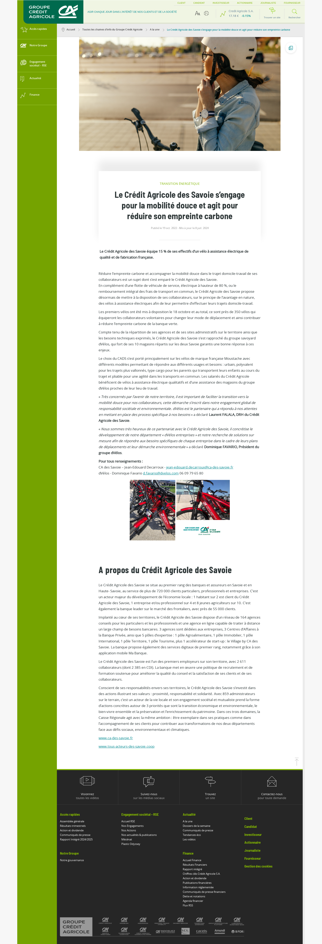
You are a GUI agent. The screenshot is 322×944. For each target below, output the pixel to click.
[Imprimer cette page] (206, 13)
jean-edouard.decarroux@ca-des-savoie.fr (201, 427)
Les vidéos (191, 799)
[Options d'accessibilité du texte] (197, 13)
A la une (155, 29)
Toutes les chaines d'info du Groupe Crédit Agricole (112, 29)
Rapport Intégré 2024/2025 (78, 799)
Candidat (193, 3)
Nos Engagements (134, 785)
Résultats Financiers (197, 824)
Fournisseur (286, 3)
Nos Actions (130, 790)
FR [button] (300, 3)
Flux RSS (190, 865)
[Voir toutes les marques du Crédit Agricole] (161, 886)
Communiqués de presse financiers (206, 851)
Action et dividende (74, 790)
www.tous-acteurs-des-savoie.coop (128, 706)
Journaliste (263, 3)
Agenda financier (195, 860)
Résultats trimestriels (75, 785)
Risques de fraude (76, 917)
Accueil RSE (130, 781)
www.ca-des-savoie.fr (118, 697)
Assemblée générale (74, 781)
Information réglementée (200, 847)
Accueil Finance (194, 820)
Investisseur (215, 3)
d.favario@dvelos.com (163, 432)
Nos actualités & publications (141, 794)
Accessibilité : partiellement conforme (87, 912)
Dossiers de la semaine (199, 785)
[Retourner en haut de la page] (299, 724)
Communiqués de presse (77, 794)
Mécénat (128, 799)
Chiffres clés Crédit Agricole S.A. (204, 833)
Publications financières (199, 842)
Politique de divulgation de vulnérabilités (211, 912)
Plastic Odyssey (132, 803)
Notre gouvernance (74, 820)
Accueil (70, 29)
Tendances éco (194, 794)
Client (176, 3)
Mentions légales (125, 912)
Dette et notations (196, 856)
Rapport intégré (194, 829)
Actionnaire (239, 3)
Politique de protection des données (161, 912)
